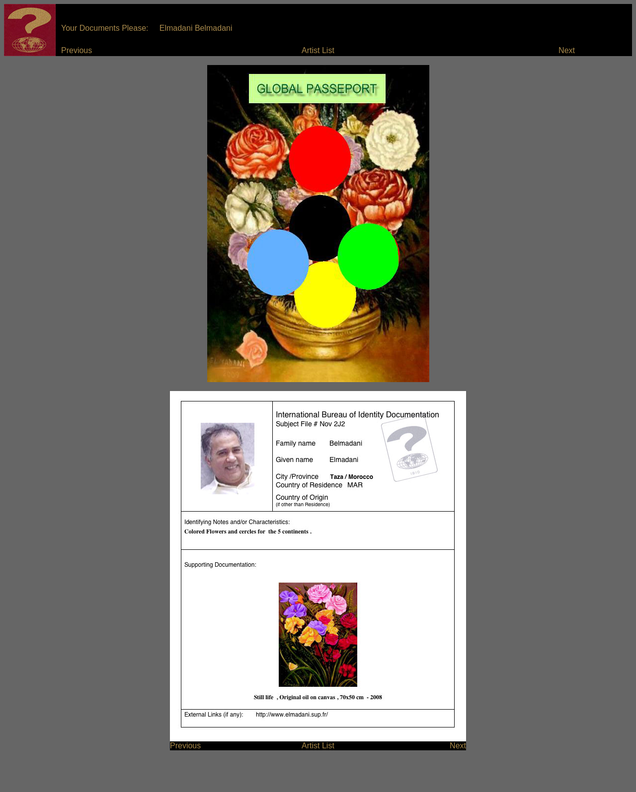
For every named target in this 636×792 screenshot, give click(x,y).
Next (566, 50)
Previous (76, 50)
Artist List (318, 50)
